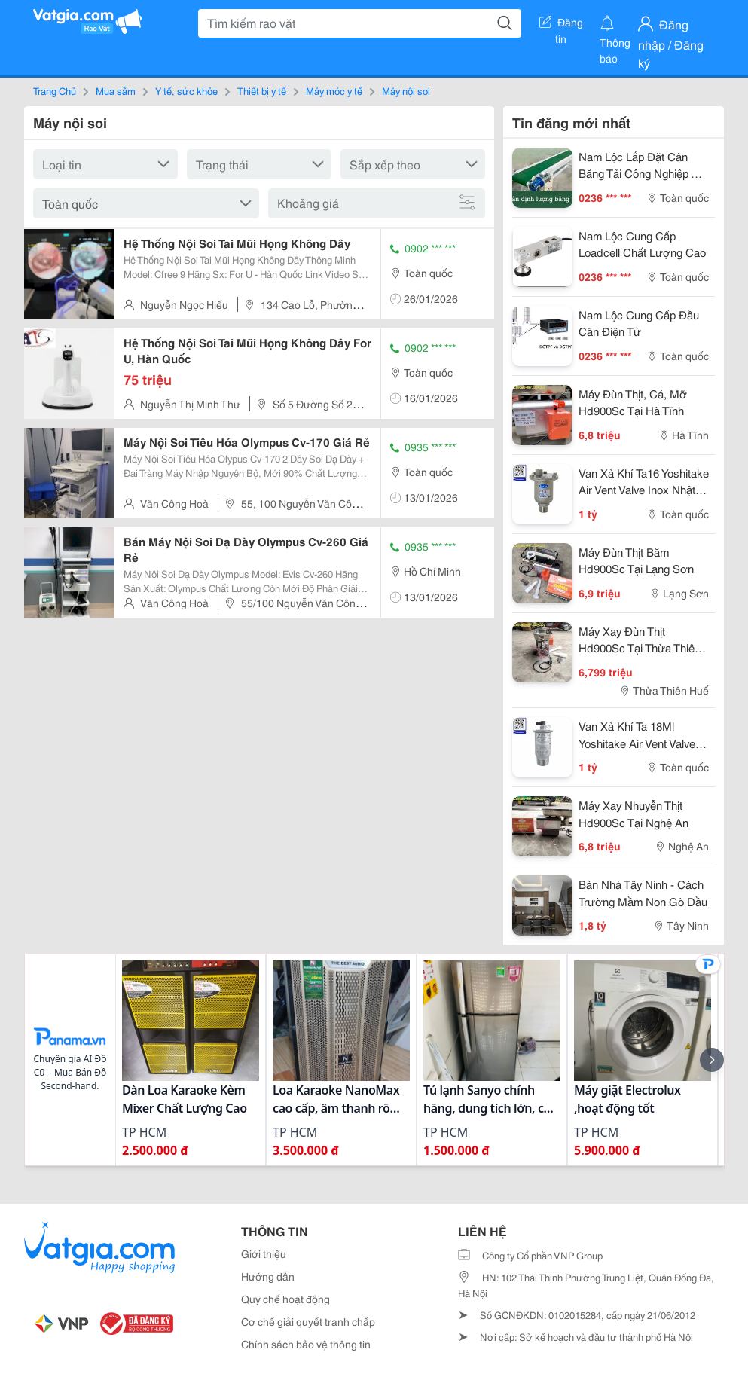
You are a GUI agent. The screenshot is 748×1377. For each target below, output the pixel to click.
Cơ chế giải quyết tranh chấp (308, 1321)
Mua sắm (116, 90)
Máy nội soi (406, 90)
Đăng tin (561, 24)
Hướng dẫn (268, 1276)
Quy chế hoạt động (285, 1298)
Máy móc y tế (334, 90)
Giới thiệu (263, 1253)
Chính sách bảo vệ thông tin (306, 1343)
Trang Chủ (54, 90)
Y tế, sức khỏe (186, 90)
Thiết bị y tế (261, 90)
